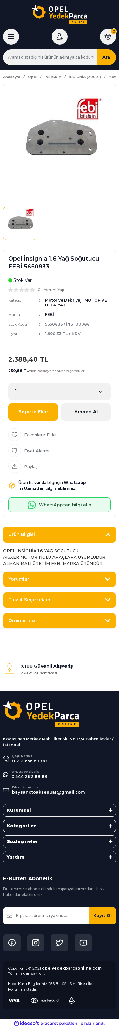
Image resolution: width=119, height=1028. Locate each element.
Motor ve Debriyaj (63, 300)
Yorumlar (18, 579)
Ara (106, 57)
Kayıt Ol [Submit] (102, 915)
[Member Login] (59, 36)
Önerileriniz (22, 620)
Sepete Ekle (33, 412)
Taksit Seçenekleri (30, 600)
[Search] (59, 57)
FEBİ (49, 314)
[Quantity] (59, 391)
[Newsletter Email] (59, 915)
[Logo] (59, 14)
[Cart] (108, 37)
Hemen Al (86, 412)
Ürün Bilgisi (21, 534)
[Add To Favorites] (59, 434)
